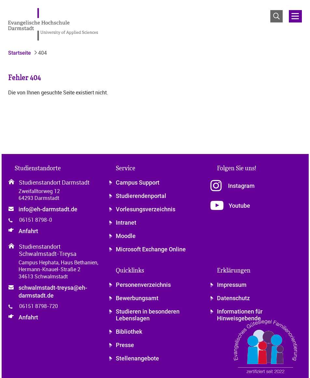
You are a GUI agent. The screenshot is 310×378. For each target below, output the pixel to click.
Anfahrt (28, 231)
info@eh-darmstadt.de (48, 209)
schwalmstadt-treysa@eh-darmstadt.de (53, 291)
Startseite (19, 53)
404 (42, 53)
